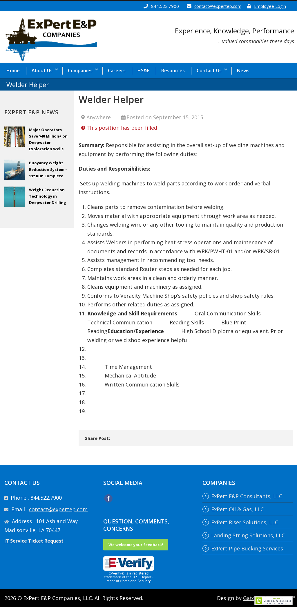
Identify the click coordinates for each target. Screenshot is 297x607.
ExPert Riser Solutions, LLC (244, 522)
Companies (80, 70)
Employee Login (270, 6)
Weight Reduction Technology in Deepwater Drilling (47, 196)
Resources (173, 70)
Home (13, 70)
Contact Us (209, 70)
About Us (42, 70)
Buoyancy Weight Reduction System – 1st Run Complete (48, 169)
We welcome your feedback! (135, 544)
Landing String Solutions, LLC (248, 535)
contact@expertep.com (217, 6)
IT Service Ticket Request (34, 541)
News (243, 70)
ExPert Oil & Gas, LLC (237, 509)
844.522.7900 (165, 6)
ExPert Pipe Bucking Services (247, 548)
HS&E (143, 70)
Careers (117, 70)
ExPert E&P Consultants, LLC (246, 496)
